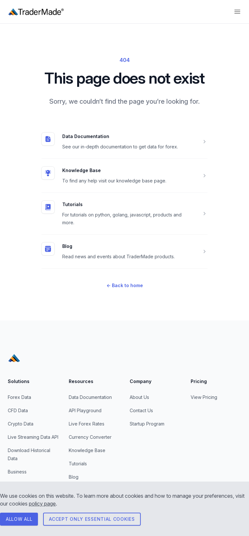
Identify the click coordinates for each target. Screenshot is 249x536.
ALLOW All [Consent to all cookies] (19, 519)
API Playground (85, 410)
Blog (67, 246)
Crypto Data (20, 423)
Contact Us (141, 410)
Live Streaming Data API (33, 437)
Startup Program (147, 423)
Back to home (124, 285)
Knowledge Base (81, 170)
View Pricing (204, 397)
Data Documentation (85, 136)
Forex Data (19, 397)
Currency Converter (90, 437)
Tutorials (72, 204)
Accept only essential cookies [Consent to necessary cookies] (92, 519)
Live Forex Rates (86, 423)
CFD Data (18, 410)
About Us (139, 397)
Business (17, 471)
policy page (42, 503)
